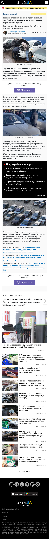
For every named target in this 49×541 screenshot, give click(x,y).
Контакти (5, 520)
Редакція (5, 516)
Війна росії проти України (17, 8)
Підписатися (24, 90)
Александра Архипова (16, 31)
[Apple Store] (17, 494)
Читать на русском (38, 14)
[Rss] (11, 484)
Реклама (5, 513)
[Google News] (27, 484)
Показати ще (40, 196)
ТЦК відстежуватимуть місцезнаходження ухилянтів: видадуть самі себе (24, 189)
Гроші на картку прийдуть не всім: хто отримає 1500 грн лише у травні (22, 176)
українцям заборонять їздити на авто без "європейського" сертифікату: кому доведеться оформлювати (23, 257)
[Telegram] (16, 484)
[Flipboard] (32, 484)
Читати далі (24, 472)
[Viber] (22, 484)
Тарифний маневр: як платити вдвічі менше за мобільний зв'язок (25, 183)
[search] (2, 2)
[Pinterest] (37, 484)
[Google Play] (31, 494)
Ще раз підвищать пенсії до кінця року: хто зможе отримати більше (24, 170)
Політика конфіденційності (11, 509)
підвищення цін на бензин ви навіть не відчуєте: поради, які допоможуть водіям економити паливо (21, 249)
